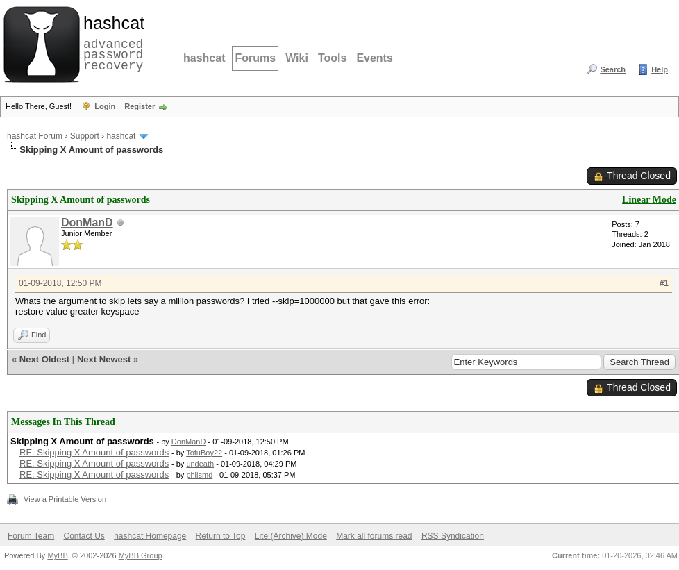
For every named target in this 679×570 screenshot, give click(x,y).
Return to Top (221, 536)
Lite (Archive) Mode (291, 536)
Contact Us (83, 536)
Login (104, 106)
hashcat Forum (34, 136)
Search (613, 69)
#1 (664, 283)
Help (659, 69)
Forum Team (31, 536)
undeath (200, 464)
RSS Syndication (452, 536)
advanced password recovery (111, 42)
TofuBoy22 (204, 453)
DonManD (87, 222)
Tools (332, 58)
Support (84, 136)
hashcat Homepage (150, 536)
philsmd (199, 475)
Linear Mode (649, 199)
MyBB (57, 555)
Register (139, 106)
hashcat (204, 58)
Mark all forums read (374, 536)
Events (374, 58)
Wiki (296, 58)
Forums (255, 58)
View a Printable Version (65, 499)
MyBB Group (140, 555)
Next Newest (104, 359)
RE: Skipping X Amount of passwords (94, 452)
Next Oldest (44, 359)
